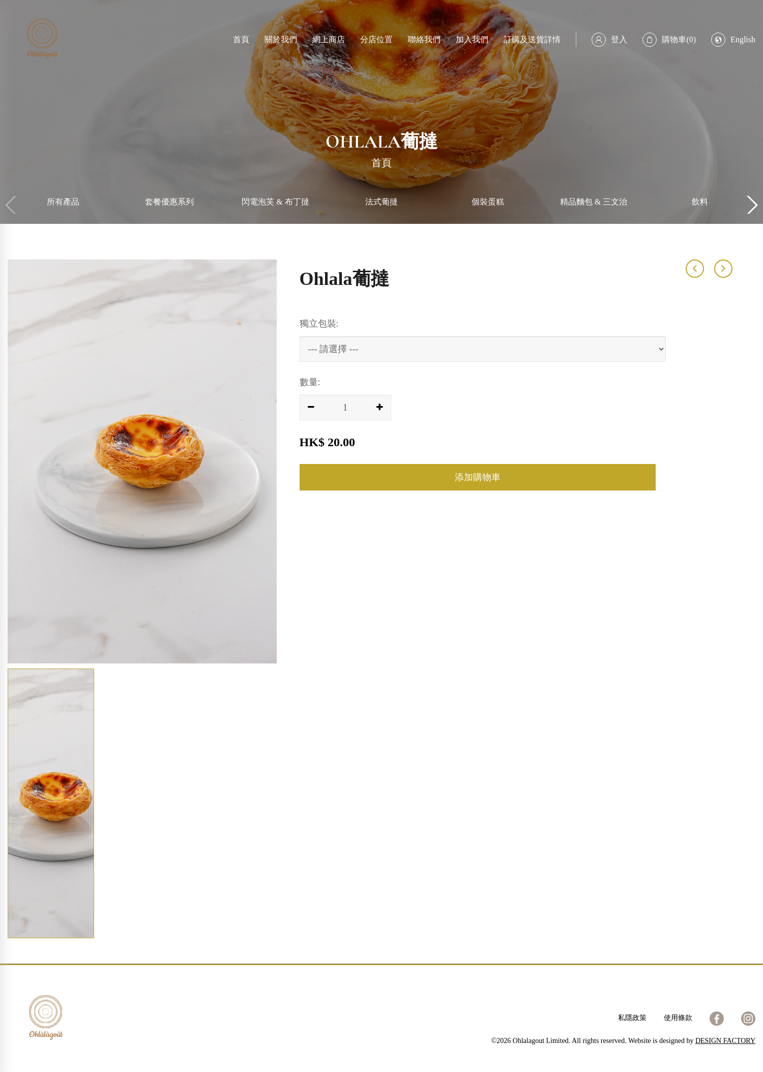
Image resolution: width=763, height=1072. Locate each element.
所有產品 (63, 201)
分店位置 (376, 39)
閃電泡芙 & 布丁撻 (275, 201)
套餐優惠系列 (169, 201)
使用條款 (678, 1018)
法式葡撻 (381, 201)
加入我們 (472, 39)
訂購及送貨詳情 (532, 39)
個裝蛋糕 (488, 201)
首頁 (241, 39)
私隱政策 (632, 1018)
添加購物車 (478, 477)
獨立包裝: (319, 323)
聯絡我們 (424, 39)
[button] (751, 205)
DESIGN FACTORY (725, 1041)
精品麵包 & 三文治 (593, 201)
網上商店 (328, 39)
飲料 (700, 201)
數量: (310, 382)
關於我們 (281, 39)
